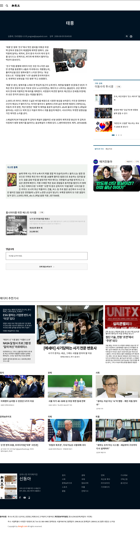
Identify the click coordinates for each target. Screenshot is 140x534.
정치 (63, 475)
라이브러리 (105, 483)
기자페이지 (105, 487)
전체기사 (84, 491)
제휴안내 (35, 517)
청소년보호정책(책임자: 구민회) (80, 517)
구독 (41, 212)
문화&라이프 (67, 483)
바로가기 (129, 162)
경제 (83, 475)
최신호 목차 (105, 479)
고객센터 (43, 517)
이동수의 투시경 (104, 86)
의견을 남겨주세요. (15, 256)
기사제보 (124, 475)
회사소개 (11, 517)
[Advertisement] (33, 144)
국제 (83, 479)
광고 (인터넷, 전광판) (23, 517)
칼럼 (63, 491)
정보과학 (84, 483)
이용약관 (50, 517)
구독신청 (124, 479)
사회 (63, 479)
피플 (83, 487)
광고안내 (124, 483)
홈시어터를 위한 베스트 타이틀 (21, 212)
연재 (102, 475)
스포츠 (64, 487)
